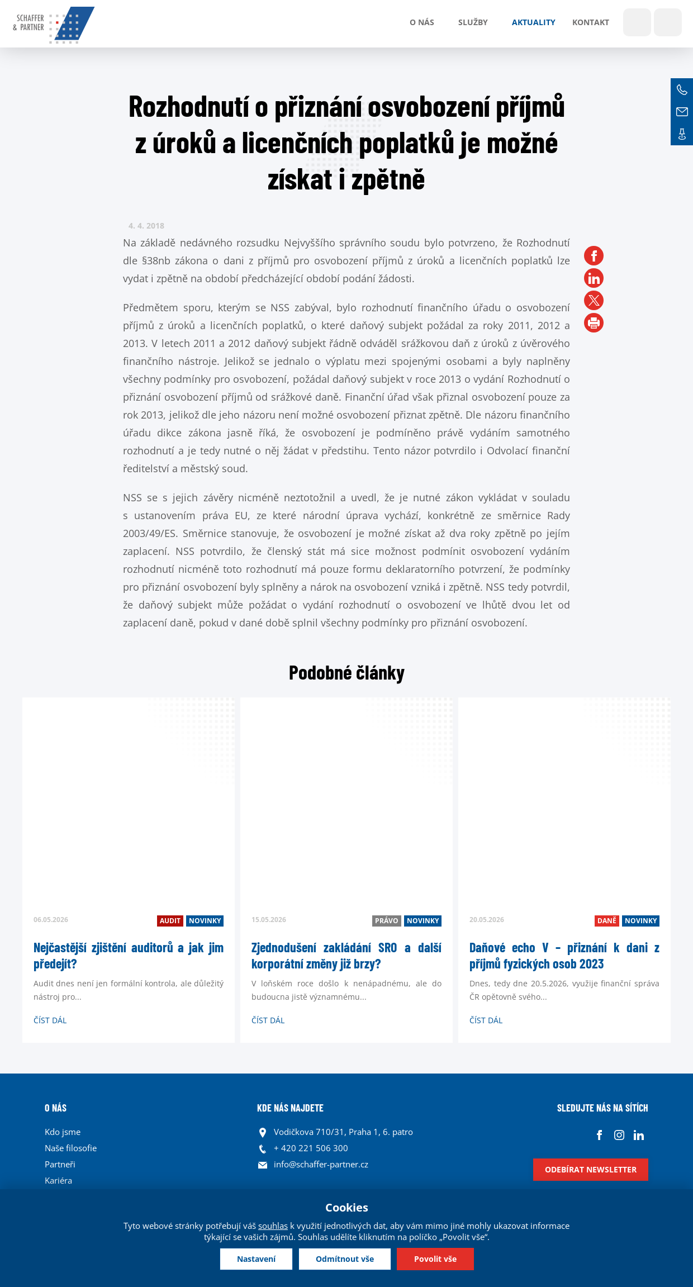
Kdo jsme (62, 1131)
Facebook (599, 1134)
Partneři (60, 1164)
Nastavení (256, 1258)
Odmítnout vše (345, 1258)
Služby (473, 22)
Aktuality (534, 22)
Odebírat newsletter (591, 1169)
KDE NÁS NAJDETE (290, 1107)
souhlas (273, 1225)
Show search (637, 22)
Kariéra (58, 1180)
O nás (422, 22)
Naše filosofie (71, 1147)
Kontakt (590, 22)
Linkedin (638, 1134)
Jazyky (668, 22)
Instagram (619, 1134)
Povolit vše (435, 1258)
